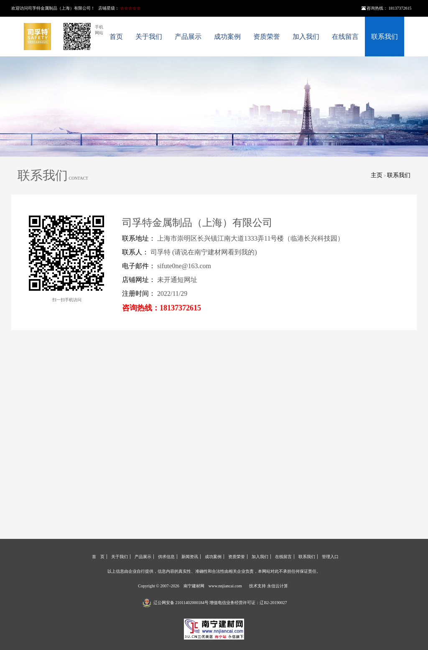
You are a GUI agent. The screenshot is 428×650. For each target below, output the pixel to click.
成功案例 (227, 36)
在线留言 (345, 36)
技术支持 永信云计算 (268, 586)
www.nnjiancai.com (225, 586)
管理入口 (330, 556)
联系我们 (384, 36)
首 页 (98, 556)
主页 (376, 175)
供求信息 (166, 556)
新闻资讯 (189, 556)
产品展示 (188, 36)
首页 (116, 36)
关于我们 (148, 36)
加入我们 (306, 36)
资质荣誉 (266, 36)
